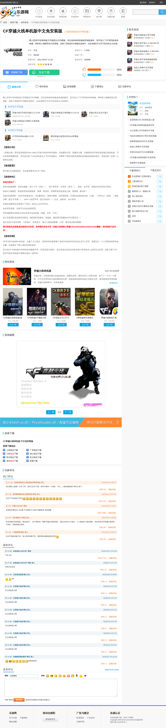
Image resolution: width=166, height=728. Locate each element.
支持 (102, 489)
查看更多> (113, 283)
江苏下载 (12, 454)
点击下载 (13, 325)
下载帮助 (23, 718)
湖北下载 (12, 461)
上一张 (51, 412)
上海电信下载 (12, 450)
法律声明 (80, 722)
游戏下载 (14, 22)
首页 (161, 2)
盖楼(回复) (112, 489)
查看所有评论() (112, 670)
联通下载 (34, 461)
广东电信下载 (35, 450)
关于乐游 (13, 718)
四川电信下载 (12, 457)
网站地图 (13, 722)
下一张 (68, 412)
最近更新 (143, 2)
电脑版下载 (13, 73)
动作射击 (25, 22)
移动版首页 (50, 719)
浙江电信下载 (35, 454)
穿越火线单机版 (42, 270)
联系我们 (80, 718)
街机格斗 (152, 2)
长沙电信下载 (35, 457)
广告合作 (91, 718)
